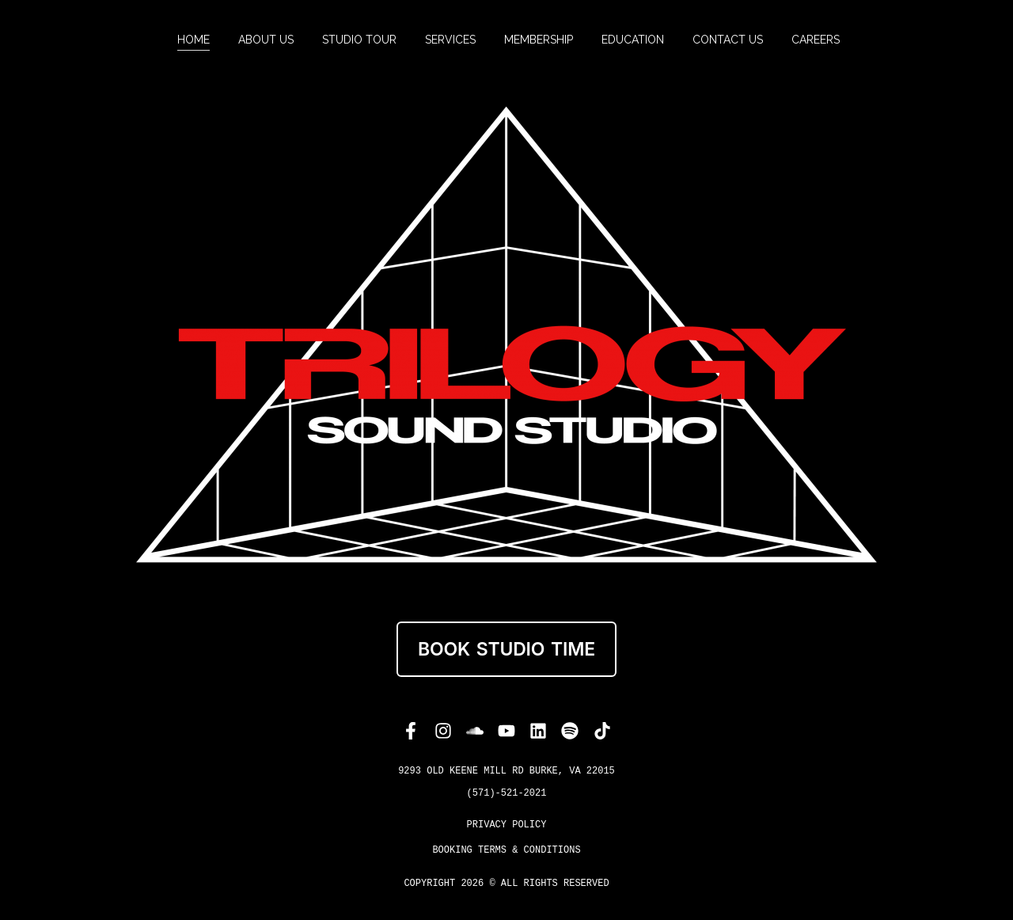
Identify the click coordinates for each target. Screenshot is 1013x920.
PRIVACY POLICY (507, 825)
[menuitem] (193, 39)
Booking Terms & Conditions (506, 850)
